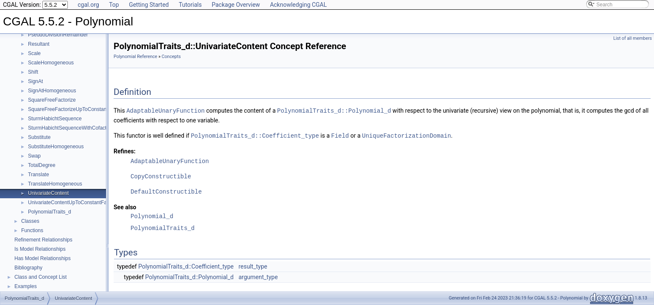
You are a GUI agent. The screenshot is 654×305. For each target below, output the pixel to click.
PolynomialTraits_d (49, 212)
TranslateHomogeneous (55, 184)
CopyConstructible (161, 176)
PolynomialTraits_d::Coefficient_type (255, 135)
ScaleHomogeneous (51, 63)
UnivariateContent (48, 193)
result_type (253, 265)
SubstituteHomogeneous (55, 147)
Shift (33, 72)
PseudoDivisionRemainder (58, 35)
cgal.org (88, 4)
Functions (32, 230)
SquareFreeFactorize (52, 100)
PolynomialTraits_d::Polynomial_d (334, 110)
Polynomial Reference (135, 56)
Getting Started (149, 4)
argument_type (258, 276)
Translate (38, 174)
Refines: (125, 150)
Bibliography (28, 268)
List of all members (632, 38)
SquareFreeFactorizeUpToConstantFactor (75, 109)
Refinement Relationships (43, 240)
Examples (25, 286)
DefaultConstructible (166, 191)
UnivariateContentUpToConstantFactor (71, 202)
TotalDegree (42, 165)
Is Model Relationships (40, 249)
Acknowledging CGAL (298, 4)
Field (340, 135)
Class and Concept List (40, 277)
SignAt (35, 81)
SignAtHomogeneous (52, 91)
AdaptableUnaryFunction (165, 110)
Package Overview (236, 4)
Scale (34, 53)
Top (114, 4)
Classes (30, 221)
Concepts (171, 56)
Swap (34, 156)
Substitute (39, 137)
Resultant (39, 44)
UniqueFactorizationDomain (406, 135)
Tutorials (190, 4)
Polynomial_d (152, 215)
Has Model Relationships (42, 258)
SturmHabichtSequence (55, 119)
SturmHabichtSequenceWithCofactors (71, 128)
